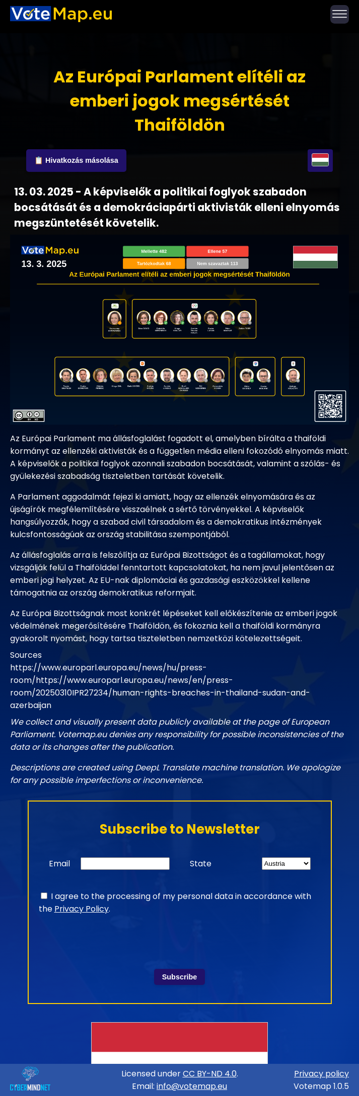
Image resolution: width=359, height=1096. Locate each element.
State (200, 863)
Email (59, 863)
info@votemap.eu (192, 1086)
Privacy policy (321, 1073)
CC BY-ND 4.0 (210, 1073)
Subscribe (179, 977)
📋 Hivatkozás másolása (76, 160)
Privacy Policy (81, 909)
